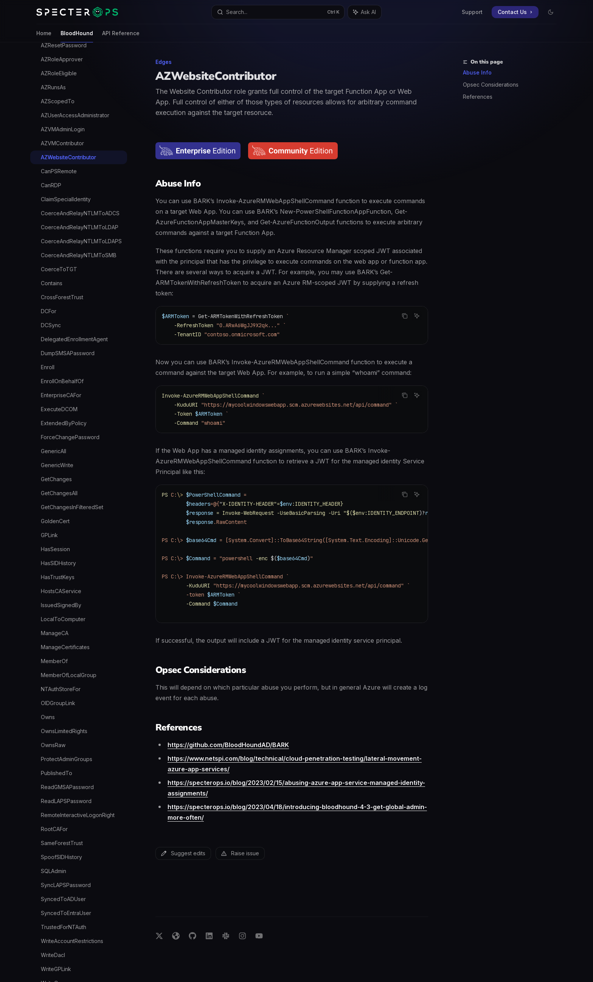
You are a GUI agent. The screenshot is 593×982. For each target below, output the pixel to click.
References (477, 96)
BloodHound (77, 36)
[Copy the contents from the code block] (405, 316)
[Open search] (278, 12)
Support (472, 12)
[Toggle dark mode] (551, 12)
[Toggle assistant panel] (364, 12)
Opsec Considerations (490, 84)
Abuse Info (477, 72)
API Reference (121, 36)
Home (43, 36)
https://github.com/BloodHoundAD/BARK (228, 745)
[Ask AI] (417, 316)
